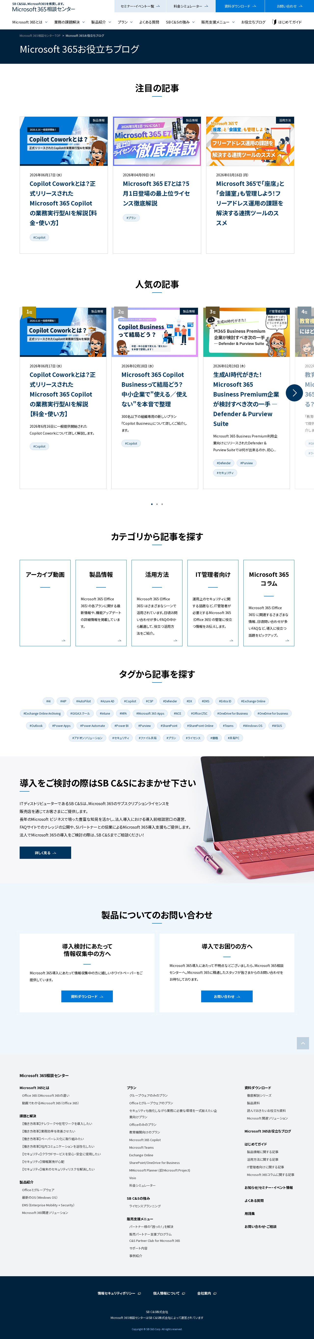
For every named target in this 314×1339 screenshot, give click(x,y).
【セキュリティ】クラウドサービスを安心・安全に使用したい (61, 1154)
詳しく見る (42, 852)
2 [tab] (157, 504)
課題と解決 (28, 1115)
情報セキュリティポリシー (116, 1293)
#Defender (224, 463)
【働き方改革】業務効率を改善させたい (48, 1131)
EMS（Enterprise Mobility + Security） (48, 1205)
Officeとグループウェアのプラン (151, 1103)
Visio (132, 1177)
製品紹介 (98, 22)
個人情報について (166, 1293)
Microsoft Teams (141, 1147)
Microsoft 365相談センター (44, 1075)
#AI (48, 701)
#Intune (105, 713)
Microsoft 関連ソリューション (267, 1118)
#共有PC (233, 738)
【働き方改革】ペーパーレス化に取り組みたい (53, 1138)
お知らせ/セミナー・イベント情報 (269, 1187)
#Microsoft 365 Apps (150, 713)
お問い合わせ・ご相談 (260, 1226)
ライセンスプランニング (145, 1206)
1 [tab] (152, 504)
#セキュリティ (225, 473)
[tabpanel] (63, 398)
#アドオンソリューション (87, 738)
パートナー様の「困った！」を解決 (151, 1226)
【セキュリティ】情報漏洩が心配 (43, 1161)
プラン (123, 22)
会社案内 (204, 1293)
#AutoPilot (83, 701)
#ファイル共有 (148, 738)
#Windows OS (252, 725)
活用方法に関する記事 (262, 1159)
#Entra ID (225, 701)
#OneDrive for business (273, 713)
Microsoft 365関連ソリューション (45, 1212)
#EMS (205, 701)
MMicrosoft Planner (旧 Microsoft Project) (159, 1170)
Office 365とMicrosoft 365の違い (45, 1095)
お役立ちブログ (253, 22)
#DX (189, 701)
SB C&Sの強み (178, 22)
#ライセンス (193, 738)
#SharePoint (169, 725)
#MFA (123, 713)
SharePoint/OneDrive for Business (154, 1162)
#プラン (131, 218)
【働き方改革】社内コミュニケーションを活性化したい (58, 1146)
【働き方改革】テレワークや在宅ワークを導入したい (57, 1123)
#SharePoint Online (200, 725)
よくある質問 (149, 22)
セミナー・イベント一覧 (137, 6)
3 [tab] (162, 504)
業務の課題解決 (67, 22)
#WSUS (277, 725)
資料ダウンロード (237, 6)
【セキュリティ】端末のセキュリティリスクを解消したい (58, 1169)
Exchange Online (141, 1155)
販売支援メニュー (215, 22)
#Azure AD (107, 701)
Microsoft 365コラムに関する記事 (270, 1174)
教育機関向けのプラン (144, 1132)
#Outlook (36, 725)
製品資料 (253, 1103)
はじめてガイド (290, 22)
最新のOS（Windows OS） (40, 1197)
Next (294, 392)
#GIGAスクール (80, 713)
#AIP (63, 701)
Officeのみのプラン (143, 1124)
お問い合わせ (287, 6)
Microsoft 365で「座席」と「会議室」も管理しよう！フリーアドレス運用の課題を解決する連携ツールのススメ (250, 203)
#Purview (246, 463)
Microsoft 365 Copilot (145, 1139)
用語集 (250, 1213)
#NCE (177, 713)
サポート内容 (138, 1248)
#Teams (228, 725)
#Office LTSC (199, 713)
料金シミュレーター (188, 6)
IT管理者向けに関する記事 (265, 1167)
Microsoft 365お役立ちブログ (268, 1131)
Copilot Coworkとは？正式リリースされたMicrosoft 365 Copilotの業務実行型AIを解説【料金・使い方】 (63, 203)
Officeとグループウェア (38, 1189)
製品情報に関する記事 (262, 1151)
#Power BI (122, 725)
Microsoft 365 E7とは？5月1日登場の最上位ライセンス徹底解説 (156, 193)
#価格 (214, 738)
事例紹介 (135, 1255)
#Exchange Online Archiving (42, 713)
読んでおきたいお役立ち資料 (266, 1110)
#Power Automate (92, 725)
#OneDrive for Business (232, 713)
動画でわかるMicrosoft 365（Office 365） (50, 1103)
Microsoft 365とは (27, 22)
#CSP (149, 701)
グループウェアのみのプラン (148, 1095)
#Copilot (39, 237)
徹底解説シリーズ (259, 1095)
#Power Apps (61, 725)
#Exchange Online (253, 701)
